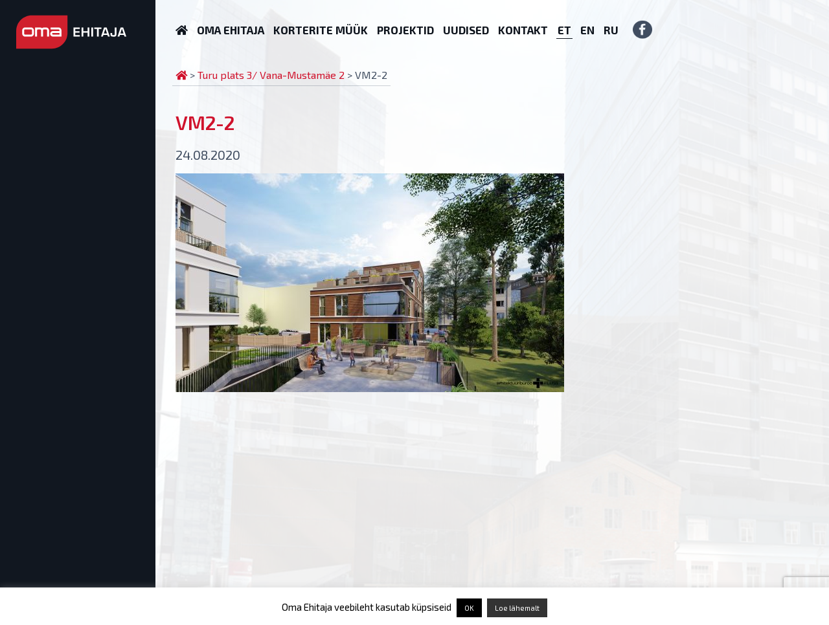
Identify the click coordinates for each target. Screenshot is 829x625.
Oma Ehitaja (230, 29)
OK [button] (469, 608)
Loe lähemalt (517, 608)
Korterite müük (320, 29)
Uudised (466, 29)
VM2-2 (205, 122)
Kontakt (523, 29)
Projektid (405, 29)
